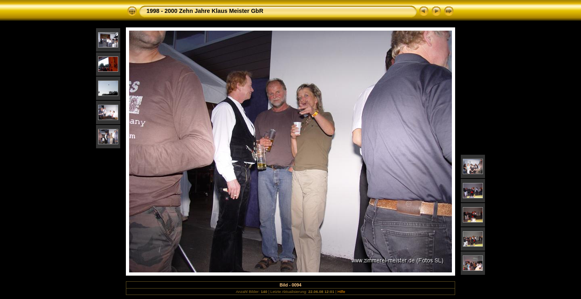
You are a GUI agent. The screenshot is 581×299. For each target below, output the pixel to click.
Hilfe (341, 291)
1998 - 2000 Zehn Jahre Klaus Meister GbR (204, 11)
